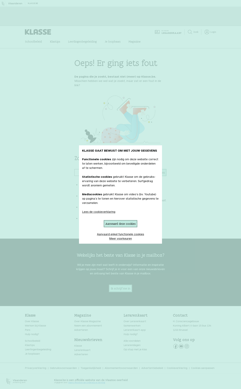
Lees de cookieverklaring (98, 211)
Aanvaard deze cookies (120, 224)
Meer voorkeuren (120, 238)
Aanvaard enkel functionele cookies (120, 234)
